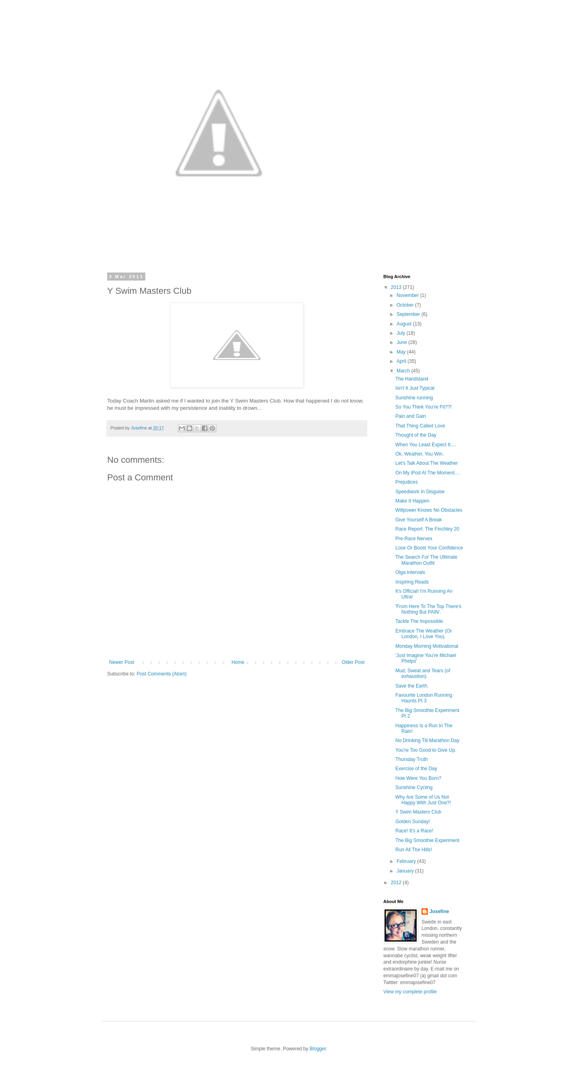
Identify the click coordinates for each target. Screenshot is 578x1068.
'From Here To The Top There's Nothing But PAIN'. (428, 609)
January (406, 871)
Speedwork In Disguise (420, 491)
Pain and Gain (410, 416)
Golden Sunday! (412, 821)
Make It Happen (412, 501)
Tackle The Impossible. (419, 621)
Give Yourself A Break (418, 520)
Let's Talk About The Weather (426, 463)
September (409, 314)
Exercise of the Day (416, 768)
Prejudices (406, 482)
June (402, 342)
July (402, 333)
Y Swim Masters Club (418, 812)
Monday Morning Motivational (426, 646)
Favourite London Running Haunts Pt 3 (423, 698)
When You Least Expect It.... (425, 445)
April (402, 361)
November (408, 295)
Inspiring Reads (412, 582)
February (407, 861)
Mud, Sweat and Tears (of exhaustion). (422, 673)
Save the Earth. (412, 686)
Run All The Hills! (413, 849)
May (402, 352)
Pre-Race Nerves (413, 538)
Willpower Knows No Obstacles (428, 510)
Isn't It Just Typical (414, 388)
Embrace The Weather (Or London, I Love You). (423, 633)
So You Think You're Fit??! (423, 407)
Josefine (439, 911)
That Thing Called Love (420, 426)
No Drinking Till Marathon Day (427, 740)
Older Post (353, 662)
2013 (397, 287)
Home (238, 662)
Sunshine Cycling (414, 787)
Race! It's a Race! (414, 831)
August (405, 324)
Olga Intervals (410, 572)
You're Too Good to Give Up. (425, 750)
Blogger (317, 1049)
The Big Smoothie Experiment (427, 840)
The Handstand (411, 379)
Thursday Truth (411, 759)
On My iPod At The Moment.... (427, 473)
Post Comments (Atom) (161, 674)
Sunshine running (414, 398)
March (404, 371)
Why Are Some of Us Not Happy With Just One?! (423, 800)
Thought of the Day (415, 435)
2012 (397, 882)
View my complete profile (410, 992)
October (406, 305)
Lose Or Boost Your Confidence (429, 548)
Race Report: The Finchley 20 (427, 529)
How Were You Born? (418, 778)
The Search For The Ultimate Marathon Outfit (426, 560)
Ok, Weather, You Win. (419, 454)
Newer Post (121, 662)
